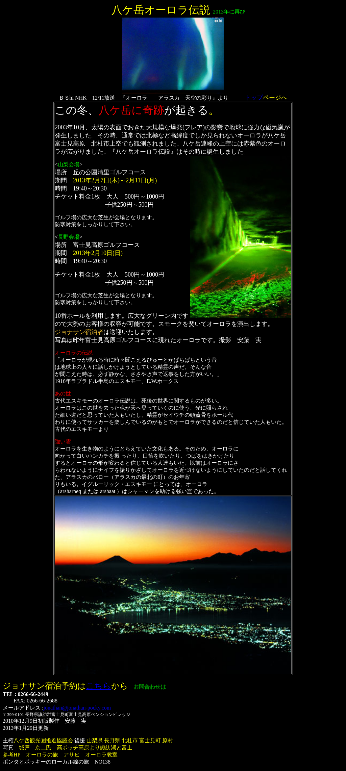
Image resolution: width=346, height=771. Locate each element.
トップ (254, 97)
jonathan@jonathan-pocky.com (77, 708)
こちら (98, 686)
